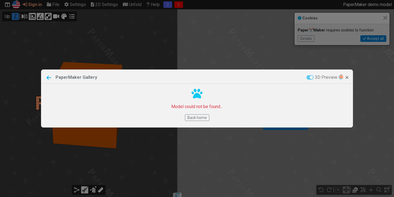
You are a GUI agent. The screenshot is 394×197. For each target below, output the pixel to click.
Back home (197, 117)
